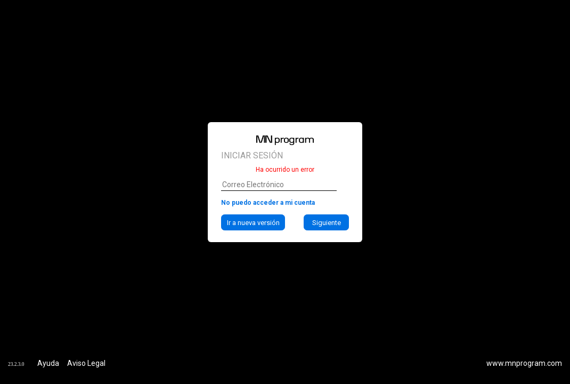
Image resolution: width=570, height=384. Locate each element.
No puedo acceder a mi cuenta (268, 202)
